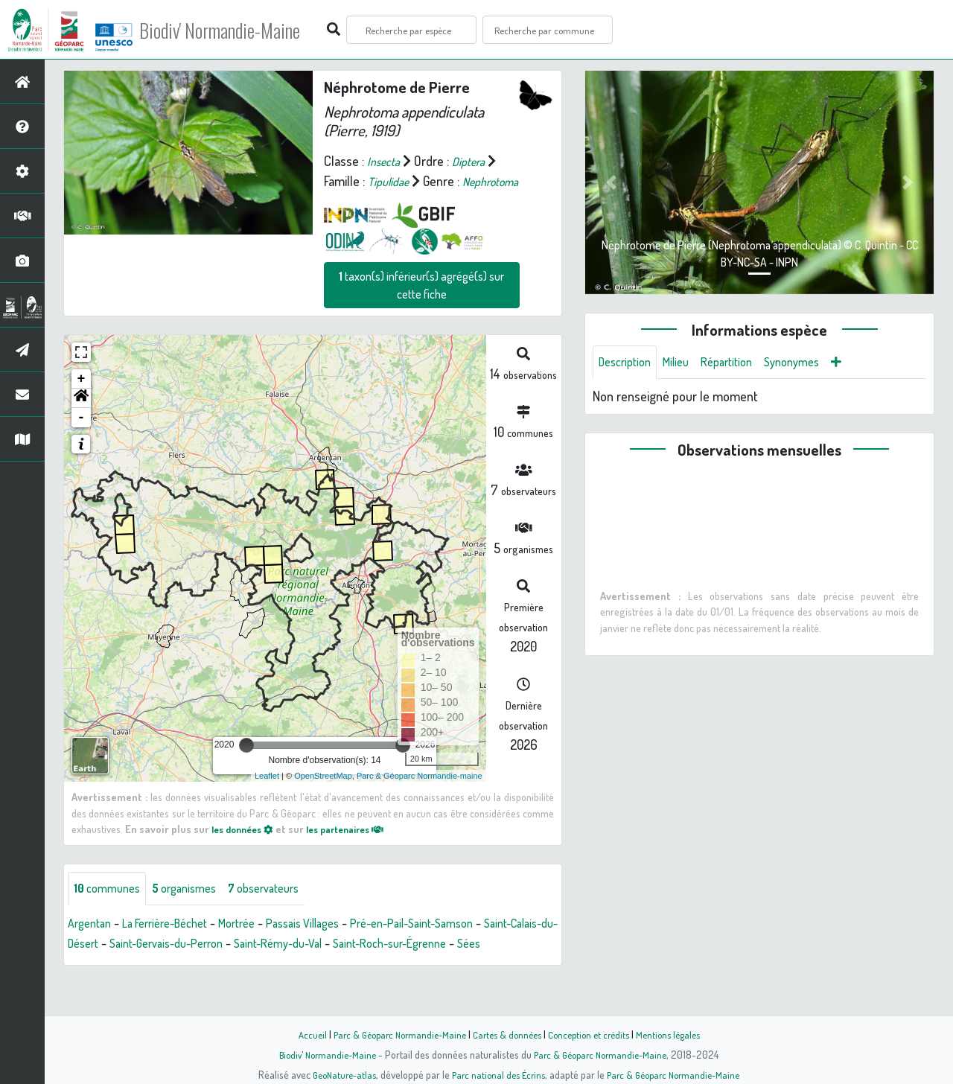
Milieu (685, 363)
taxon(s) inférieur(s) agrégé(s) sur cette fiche (421, 305)
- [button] (81, 438)
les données (246, 848)
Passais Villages (333, 945)
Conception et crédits (593, 1034)
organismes (195, 910)
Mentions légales (679, 1034)
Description (628, 363)
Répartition (741, 363)
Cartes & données (507, 1034)
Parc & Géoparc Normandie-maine (419, 795)
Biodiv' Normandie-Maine (244, 30)
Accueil (298, 1034)
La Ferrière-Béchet (177, 945)
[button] (81, 418)
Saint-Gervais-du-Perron (264, 965)
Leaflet (267, 795)
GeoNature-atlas (336, 1074)
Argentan (92, 945)
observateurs (284, 910)
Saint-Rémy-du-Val (389, 965)
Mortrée (259, 945)
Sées (158, 986)
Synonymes (813, 363)
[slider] (246, 765)
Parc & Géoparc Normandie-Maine (391, 1034)
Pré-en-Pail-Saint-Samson (456, 945)
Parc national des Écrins (496, 1074)
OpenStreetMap (323, 795)
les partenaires (359, 848)
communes (110, 910)
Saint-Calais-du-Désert (128, 965)
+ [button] (81, 399)
